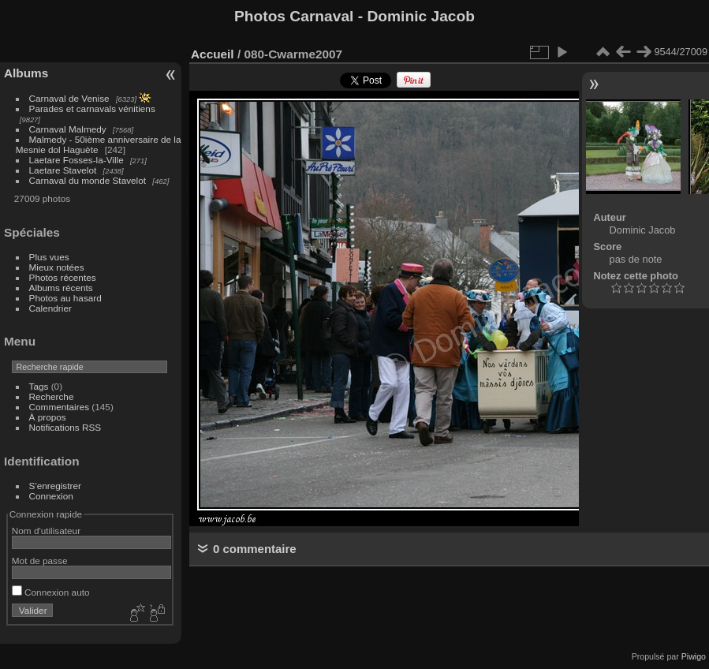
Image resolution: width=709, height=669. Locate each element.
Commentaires (59, 407)
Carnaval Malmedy (67, 129)
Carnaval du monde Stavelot (87, 180)
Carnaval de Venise (69, 98)
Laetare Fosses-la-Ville (76, 160)
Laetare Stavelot (63, 170)
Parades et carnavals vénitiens (92, 108)
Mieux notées (56, 267)
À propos (47, 417)
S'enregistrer (55, 485)
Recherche (51, 396)
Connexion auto (51, 592)
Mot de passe (40, 560)
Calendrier (50, 308)
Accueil (212, 54)
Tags (39, 386)
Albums (26, 73)
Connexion (51, 496)
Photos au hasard (65, 298)
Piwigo (693, 656)
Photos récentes (62, 277)
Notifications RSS (65, 427)
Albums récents (61, 287)
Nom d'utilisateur (46, 530)
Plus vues (49, 257)
